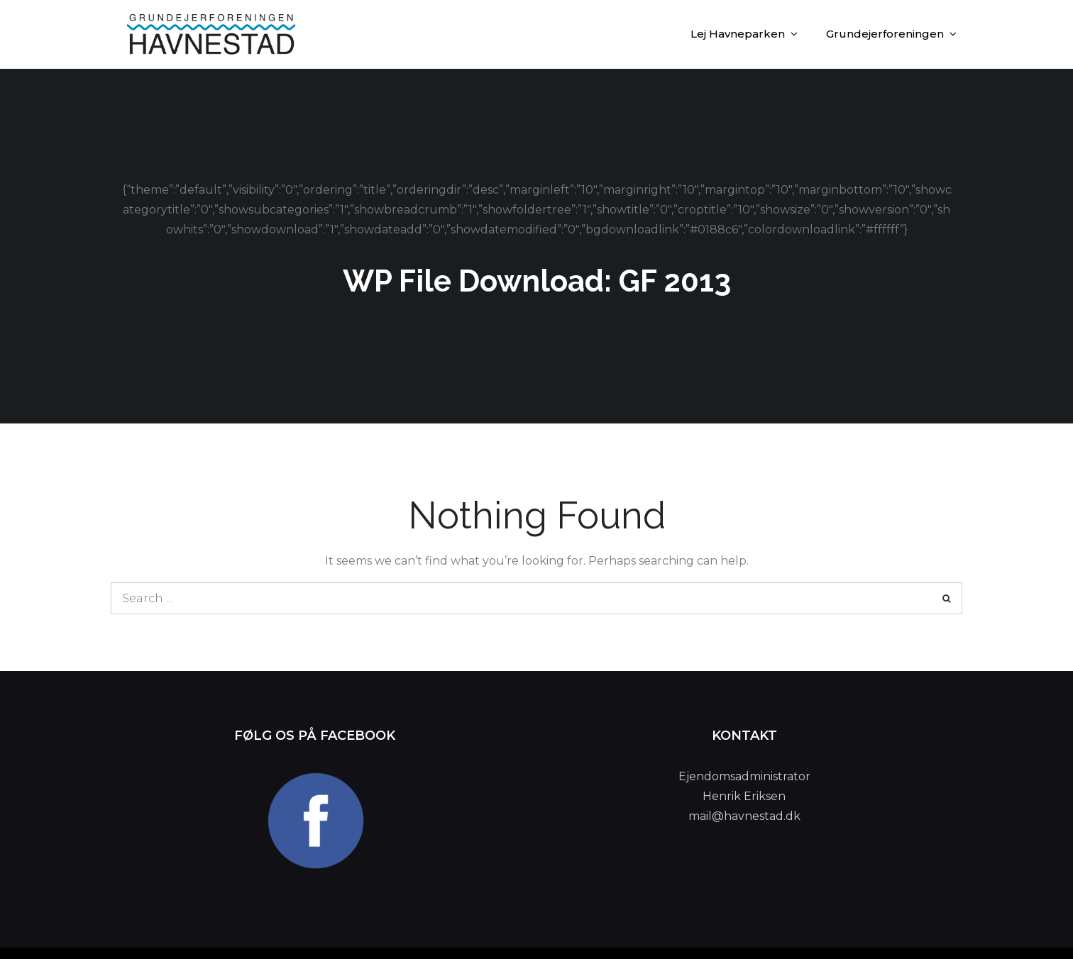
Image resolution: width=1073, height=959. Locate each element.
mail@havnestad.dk (744, 816)
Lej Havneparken (737, 33)
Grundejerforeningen (885, 33)
